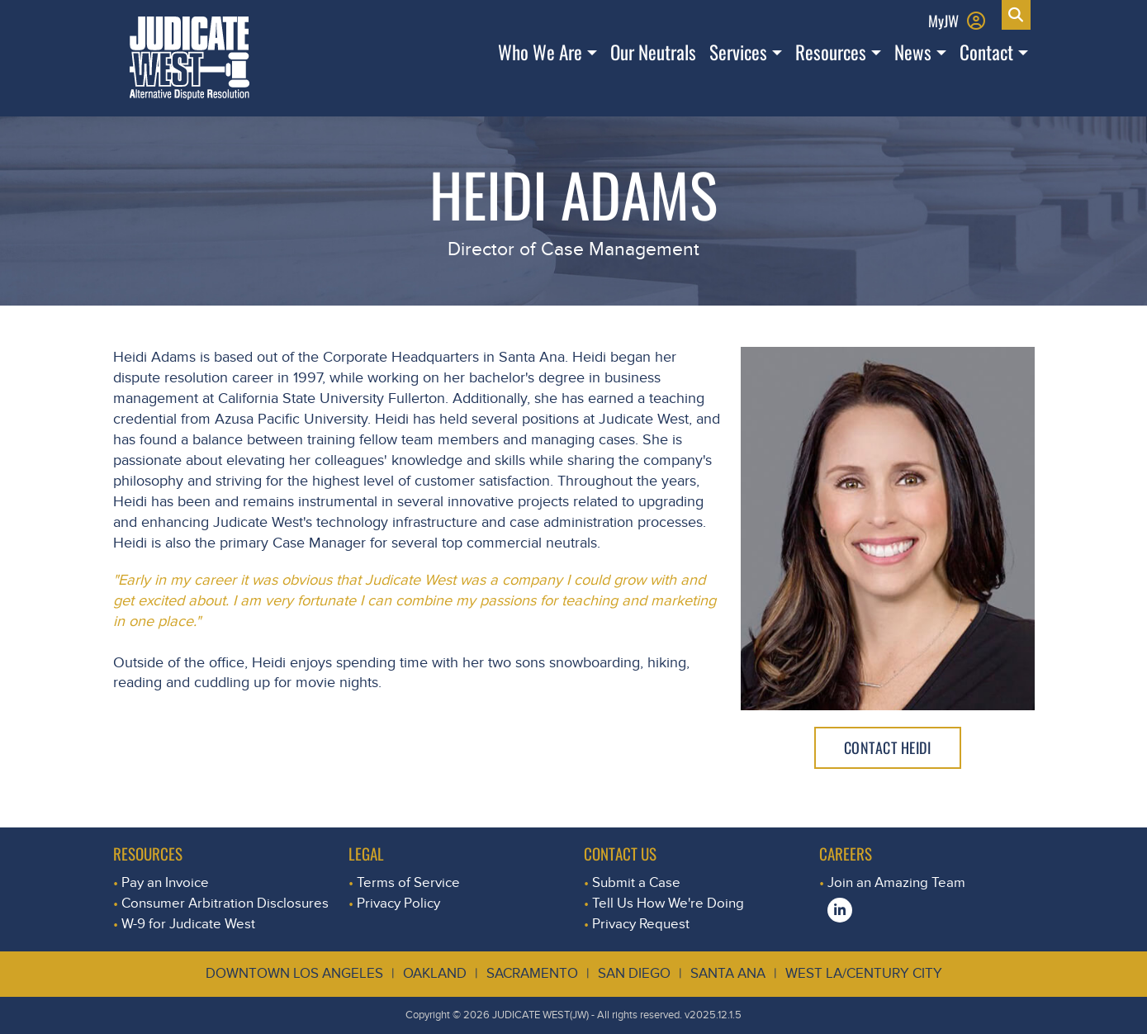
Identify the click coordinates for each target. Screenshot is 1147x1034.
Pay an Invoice (165, 882)
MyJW (943, 20)
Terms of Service (408, 882)
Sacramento (532, 973)
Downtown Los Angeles (294, 973)
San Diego (634, 973)
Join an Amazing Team (896, 882)
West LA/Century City (863, 973)
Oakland (435, 973)
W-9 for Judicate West (188, 923)
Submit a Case (636, 882)
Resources (830, 52)
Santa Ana (727, 973)
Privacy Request (641, 923)
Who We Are (540, 52)
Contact (986, 52)
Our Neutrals (653, 52)
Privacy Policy (398, 903)
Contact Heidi (887, 747)
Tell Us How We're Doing (668, 903)
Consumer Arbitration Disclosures (225, 903)
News (912, 52)
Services (738, 52)
